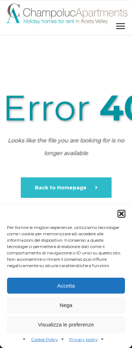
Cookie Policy (44, 339)
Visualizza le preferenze (66, 325)
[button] (121, 213)
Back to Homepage (61, 187)
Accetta (66, 286)
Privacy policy (83, 339)
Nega (66, 305)
